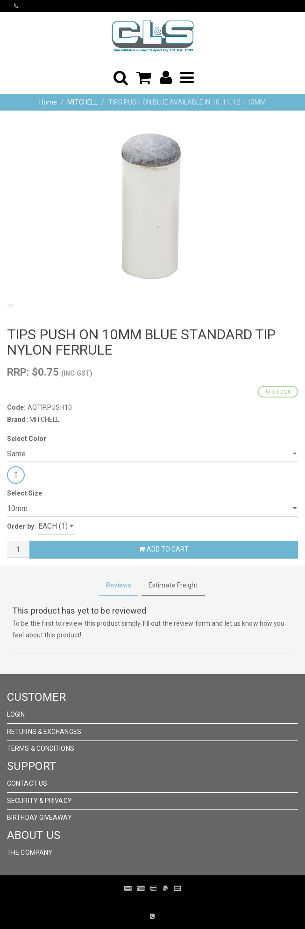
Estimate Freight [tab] (173, 585)
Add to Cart (163, 549)
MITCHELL (82, 102)
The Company (29, 852)
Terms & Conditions (40, 748)
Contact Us (27, 783)
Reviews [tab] (118, 585)
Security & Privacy (39, 800)
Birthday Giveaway (39, 817)
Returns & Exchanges (44, 731)
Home (48, 102)
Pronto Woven (146, 902)
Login (16, 714)
